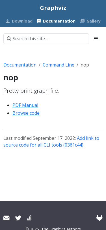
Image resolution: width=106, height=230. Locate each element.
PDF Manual (25, 105)
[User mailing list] (6, 218)
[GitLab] (99, 218)
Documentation (19, 65)
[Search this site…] (46, 38)
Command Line (58, 65)
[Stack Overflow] (29, 218)
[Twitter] (18, 218)
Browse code (26, 113)
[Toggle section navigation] (96, 38)
